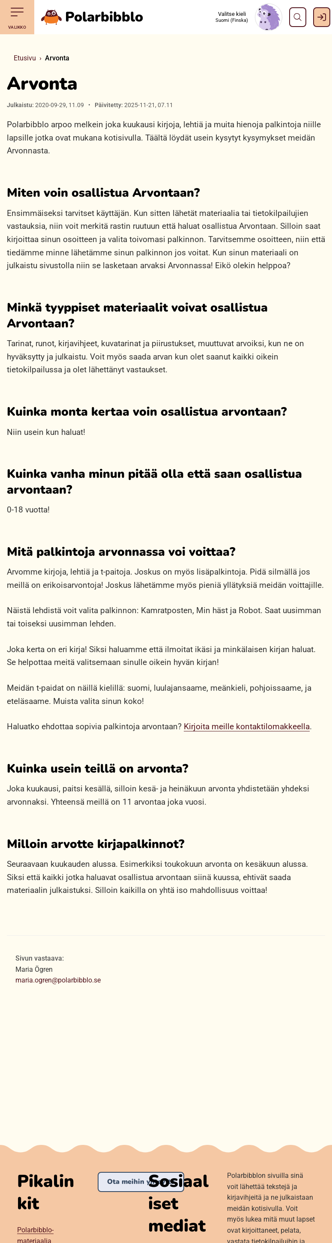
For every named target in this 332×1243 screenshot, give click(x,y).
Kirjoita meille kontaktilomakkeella (247, 726)
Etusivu (25, 58)
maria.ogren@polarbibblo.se (58, 980)
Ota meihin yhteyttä (141, 1181)
